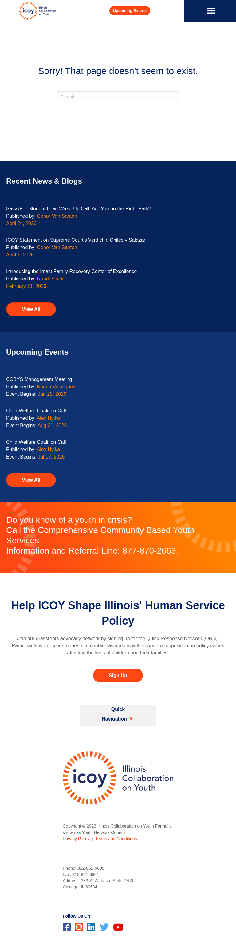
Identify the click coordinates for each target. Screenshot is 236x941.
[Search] (118, 96)
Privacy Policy (76, 838)
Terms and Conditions (116, 838)
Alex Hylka (48, 418)
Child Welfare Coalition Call (36, 410)
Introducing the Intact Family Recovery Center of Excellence (71, 271)
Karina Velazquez (56, 386)
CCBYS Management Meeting (39, 379)
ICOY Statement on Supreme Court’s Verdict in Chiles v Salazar (75, 240)
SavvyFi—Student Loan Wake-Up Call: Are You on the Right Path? (78, 208)
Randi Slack (50, 278)
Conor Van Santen (57, 216)
